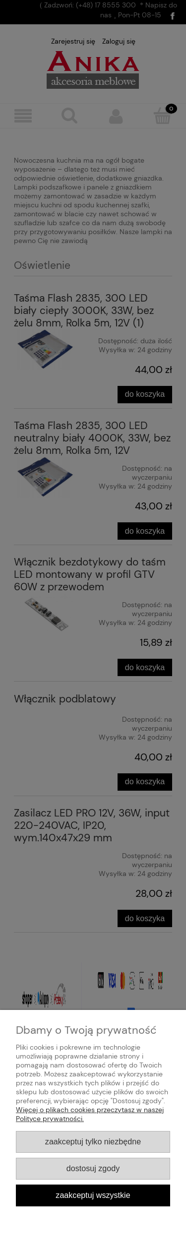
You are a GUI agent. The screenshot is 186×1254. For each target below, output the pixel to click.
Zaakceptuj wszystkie (93, 1195)
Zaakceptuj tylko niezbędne (93, 1141)
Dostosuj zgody (93, 1168)
